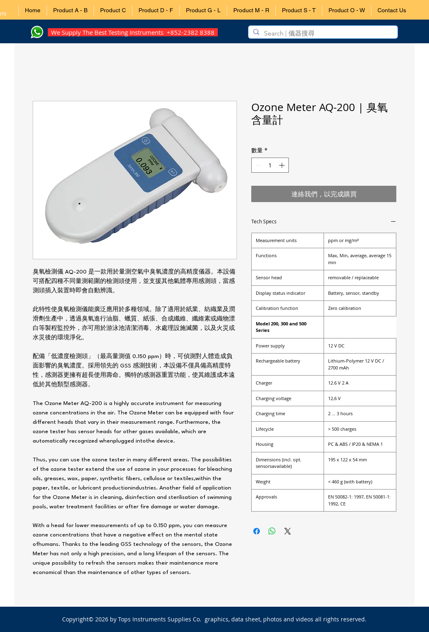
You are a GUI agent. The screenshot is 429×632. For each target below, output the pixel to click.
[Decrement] (257, 165)
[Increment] (282, 165)
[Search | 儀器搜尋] (322, 33)
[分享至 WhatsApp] (272, 531)
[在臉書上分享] (256, 531)
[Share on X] (288, 531)
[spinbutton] (270, 165)
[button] (70, 10)
